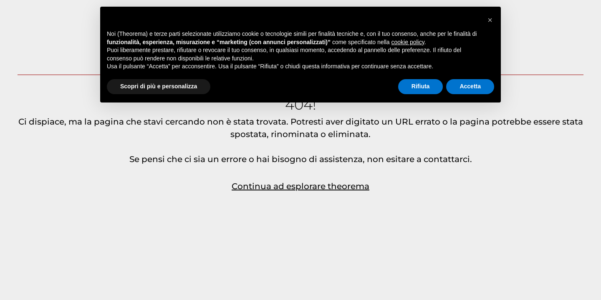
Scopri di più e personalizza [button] (158, 86)
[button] (490, 20)
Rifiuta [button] (421, 86)
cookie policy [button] (407, 42)
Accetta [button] (470, 86)
